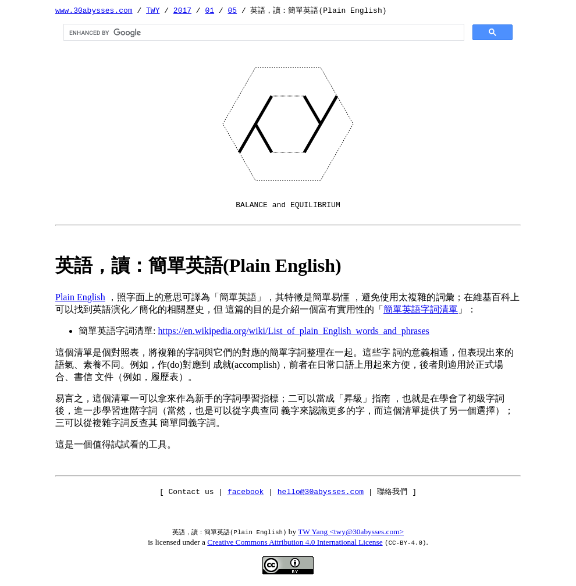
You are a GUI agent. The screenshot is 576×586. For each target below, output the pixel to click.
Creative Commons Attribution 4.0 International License (294, 542)
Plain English (80, 297)
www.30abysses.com (94, 10)
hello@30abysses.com (321, 491)
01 (209, 10)
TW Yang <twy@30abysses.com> (351, 531)
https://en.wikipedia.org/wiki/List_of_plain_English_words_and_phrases (293, 331)
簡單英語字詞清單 (420, 309)
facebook (245, 491)
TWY (152, 10)
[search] (262, 32)
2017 (182, 10)
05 (232, 10)
